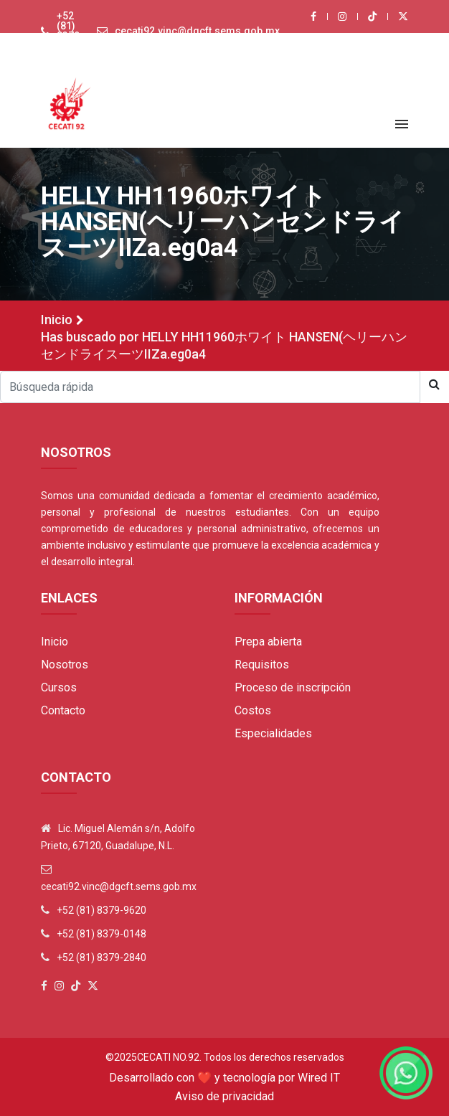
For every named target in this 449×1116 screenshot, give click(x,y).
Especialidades (273, 733)
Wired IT (319, 1077)
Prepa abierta (268, 641)
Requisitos (262, 664)
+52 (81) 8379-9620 (70, 31)
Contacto (63, 710)
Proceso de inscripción (293, 687)
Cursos (59, 687)
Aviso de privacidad (224, 1096)
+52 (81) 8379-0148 (101, 934)
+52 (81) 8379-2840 (101, 957)
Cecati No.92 (168, 1057)
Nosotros (64, 664)
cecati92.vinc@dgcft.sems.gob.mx (197, 31)
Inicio (56, 319)
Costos (253, 710)
